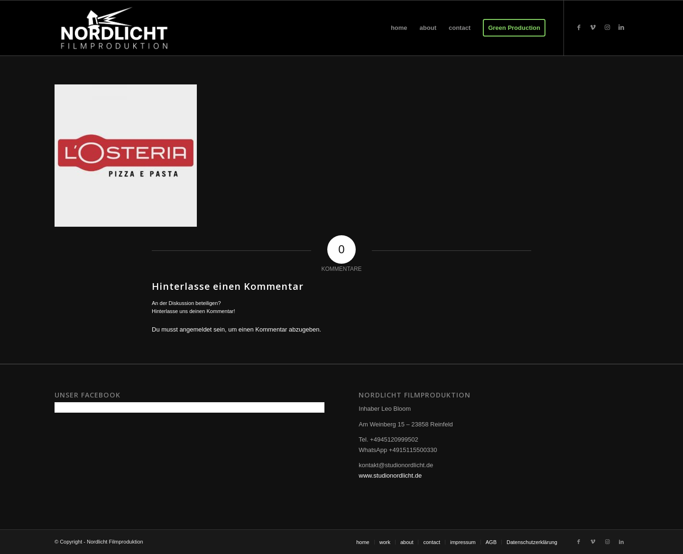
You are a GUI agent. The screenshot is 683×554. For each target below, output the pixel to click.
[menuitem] (399, 27)
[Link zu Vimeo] (593, 27)
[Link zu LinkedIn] (621, 27)
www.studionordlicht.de (390, 475)
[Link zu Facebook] (579, 27)
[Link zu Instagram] (607, 27)
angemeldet (196, 329)
